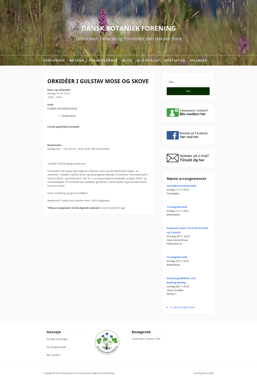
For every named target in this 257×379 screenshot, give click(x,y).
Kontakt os (174, 60)
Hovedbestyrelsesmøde (181, 185)
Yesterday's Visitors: (144, 338)
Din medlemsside (56, 347)
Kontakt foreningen (57, 339)
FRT (212, 373)
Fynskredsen (68, 115)
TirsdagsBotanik (177, 206)
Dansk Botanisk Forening (128, 28)
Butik (127, 60)
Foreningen (54, 60)
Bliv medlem (148, 60)
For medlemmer (103, 60)
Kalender (198, 60)
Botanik (77, 60)
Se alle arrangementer (182, 307)
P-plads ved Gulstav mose (62, 108)
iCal (123, 207)
